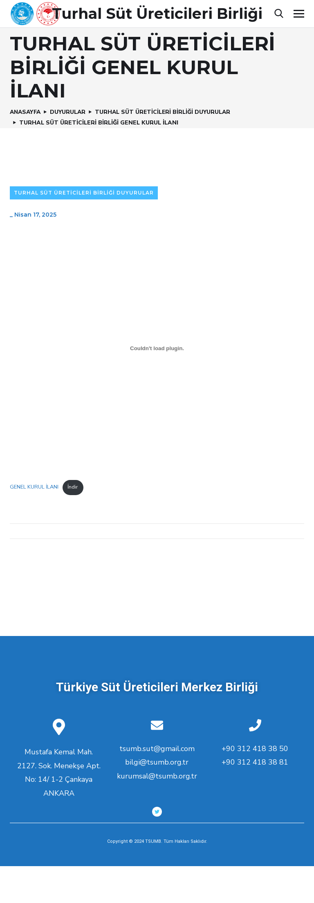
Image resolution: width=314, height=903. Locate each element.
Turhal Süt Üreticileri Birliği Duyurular (165, 112)
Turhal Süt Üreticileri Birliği (157, 14)
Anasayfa (26, 112)
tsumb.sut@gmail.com (157, 749)
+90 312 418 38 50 (255, 749)
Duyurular (70, 112)
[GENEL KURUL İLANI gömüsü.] (157, 348)
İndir (72, 487)
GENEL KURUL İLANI (34, 487)
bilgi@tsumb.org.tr (156, 762)
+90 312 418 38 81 (255, 762)
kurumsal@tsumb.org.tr (157, 776)
